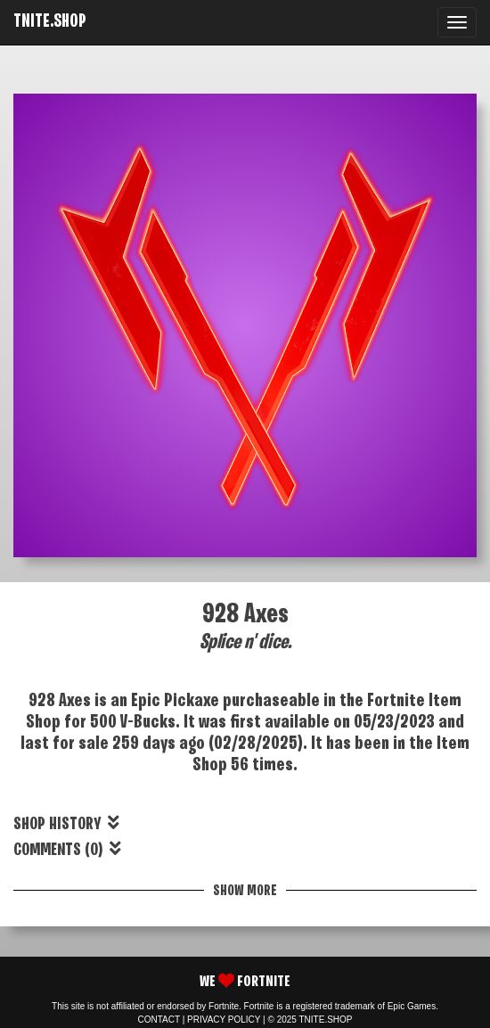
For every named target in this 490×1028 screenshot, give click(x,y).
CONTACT (159, 1019)
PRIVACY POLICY (223, 1019)
